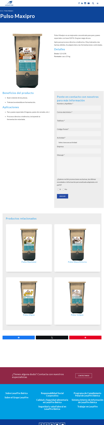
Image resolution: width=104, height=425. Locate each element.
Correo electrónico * (79, 115)
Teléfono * (79, 124)
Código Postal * (79, 132)
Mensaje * (79, 166)
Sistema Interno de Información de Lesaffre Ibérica (87, 401)
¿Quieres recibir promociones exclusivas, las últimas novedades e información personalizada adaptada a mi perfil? (79, 184)
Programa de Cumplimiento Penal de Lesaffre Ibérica (87, 394)
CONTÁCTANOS (83, 376)
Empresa (79, 149)
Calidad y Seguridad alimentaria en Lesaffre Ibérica (52, 401)
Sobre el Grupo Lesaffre (16, 397)
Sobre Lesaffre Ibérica (16, 393)
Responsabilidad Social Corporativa (52, 394)
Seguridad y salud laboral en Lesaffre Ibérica (52, 407)
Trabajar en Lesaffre (87, 406)
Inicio (1, 11)
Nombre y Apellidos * (79, 106)
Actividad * (79, 141)
